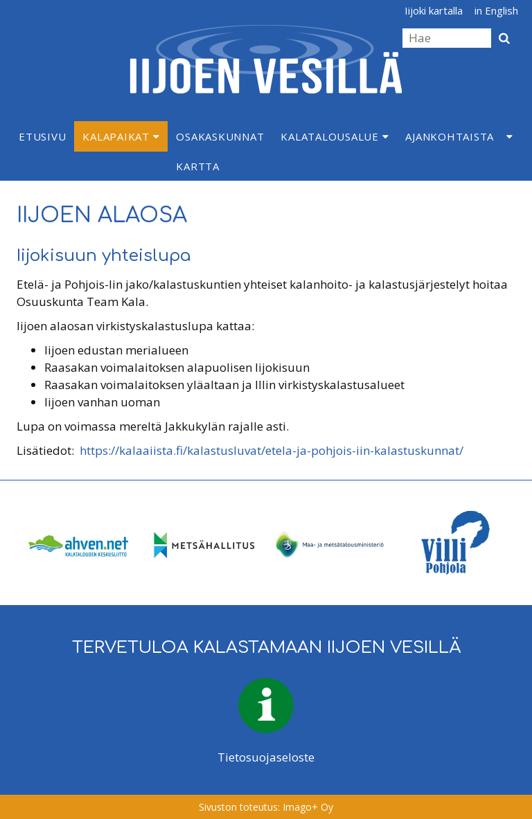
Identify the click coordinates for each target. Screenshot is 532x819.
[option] (79, 542)
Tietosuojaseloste (266, 757)
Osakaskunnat (220, 136)
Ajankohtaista (449, 136)
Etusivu (42, 136)
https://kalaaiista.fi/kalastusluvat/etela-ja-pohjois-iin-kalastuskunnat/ (271, 450)
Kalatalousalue (335, 136)
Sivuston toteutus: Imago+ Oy (266, 806)
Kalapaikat (120, 136)
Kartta (198, 166)
